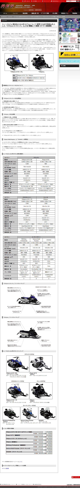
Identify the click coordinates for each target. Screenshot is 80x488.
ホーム (5, 13)
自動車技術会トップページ (58, 1)
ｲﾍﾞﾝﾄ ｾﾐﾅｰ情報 (45, 13)
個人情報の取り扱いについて (8, 484)
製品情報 (25, 13)
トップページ (3, 16)
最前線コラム (64, 13)
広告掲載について (37, 1)
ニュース (15, 13)
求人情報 (55, 13)
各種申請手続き (37, 484)
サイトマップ (46, 1)
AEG (19, 7)
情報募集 (74, 13)
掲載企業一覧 (35, 13)
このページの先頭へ (76, 477)
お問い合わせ (27, 1)
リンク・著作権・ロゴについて (24, 484)
